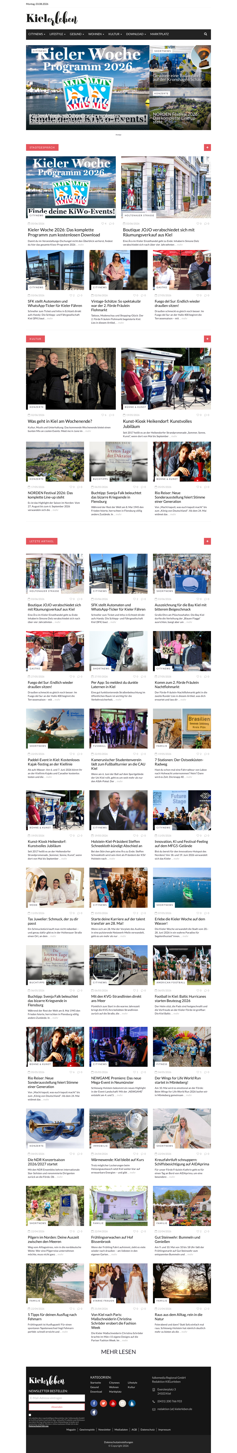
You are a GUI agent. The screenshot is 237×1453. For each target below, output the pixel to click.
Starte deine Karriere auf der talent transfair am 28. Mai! (118, 921)
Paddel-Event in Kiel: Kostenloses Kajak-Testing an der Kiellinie (54, 762)
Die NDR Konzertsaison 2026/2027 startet (46, 1161)
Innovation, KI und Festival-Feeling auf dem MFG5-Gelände (181, 843)
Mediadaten (121, 1429)
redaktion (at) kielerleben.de (174, 1409)
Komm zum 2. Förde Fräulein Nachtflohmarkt (177, 684)
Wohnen (95, 34)
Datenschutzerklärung (38, 1426)
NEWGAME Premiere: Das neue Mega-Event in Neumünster (116, 1080)
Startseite (95, 1382)
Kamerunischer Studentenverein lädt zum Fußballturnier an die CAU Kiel (118, 764)
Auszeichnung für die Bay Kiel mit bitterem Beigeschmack (180, 607)
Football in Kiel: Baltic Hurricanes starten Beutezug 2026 (180, 998)
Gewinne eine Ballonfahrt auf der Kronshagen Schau (177, 77)
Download (134, 34)
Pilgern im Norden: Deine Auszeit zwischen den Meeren (53, 1239)
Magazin (71, 1429)
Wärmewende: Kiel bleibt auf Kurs (117, 1159)
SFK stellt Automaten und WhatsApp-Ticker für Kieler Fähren (55, 303)
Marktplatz (159, 34)
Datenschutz (148, 1429)
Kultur (113, 34)
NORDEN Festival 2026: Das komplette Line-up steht (176, 117)
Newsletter (104, 1429)
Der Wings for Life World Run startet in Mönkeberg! (178, 1080)
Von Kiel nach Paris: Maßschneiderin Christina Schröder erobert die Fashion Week (113, 1321)
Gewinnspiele (87, 1429)
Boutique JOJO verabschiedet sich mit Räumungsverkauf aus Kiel (159, 232)
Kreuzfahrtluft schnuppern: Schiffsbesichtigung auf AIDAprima (182, 1161)
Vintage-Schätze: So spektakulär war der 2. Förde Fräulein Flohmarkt (116, 305)
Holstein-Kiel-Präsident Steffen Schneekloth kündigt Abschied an (116, 843)
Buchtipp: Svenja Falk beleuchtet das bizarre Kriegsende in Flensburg (116, 497)
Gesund (76, 34)
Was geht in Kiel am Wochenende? (60, 421)
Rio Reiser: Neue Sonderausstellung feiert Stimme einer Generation (180, 497)
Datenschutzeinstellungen (118, 1442)
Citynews (35, 34)
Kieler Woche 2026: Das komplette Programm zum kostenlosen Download (78, 118)
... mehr (79, 244)
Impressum (164, 1429)
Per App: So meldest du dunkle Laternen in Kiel (114, 684)
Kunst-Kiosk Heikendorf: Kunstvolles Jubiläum (157, 423)
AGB (134, 1429)
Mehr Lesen (118, 1351)
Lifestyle (56, 34)
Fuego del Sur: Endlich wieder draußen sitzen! (177, 303)
